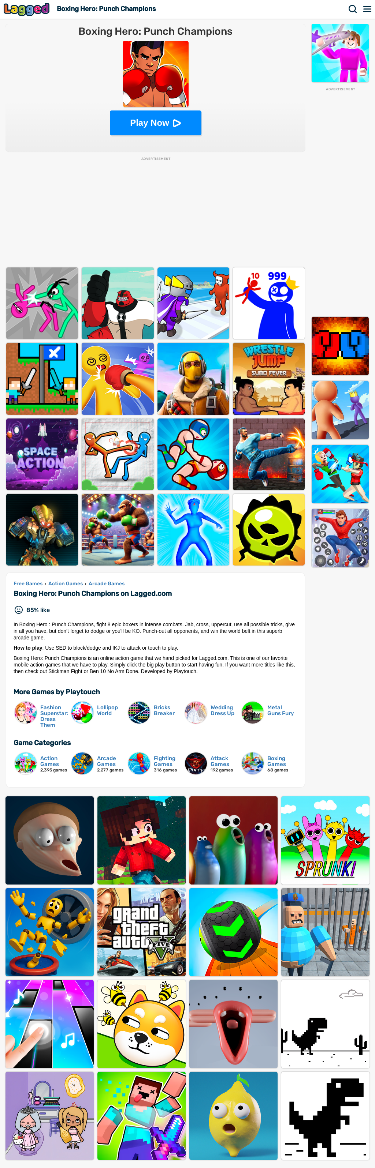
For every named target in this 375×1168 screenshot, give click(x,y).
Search (353, 9)
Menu (367, 9)
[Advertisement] (340, 201)
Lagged (27, 9)
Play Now (149, 123)
